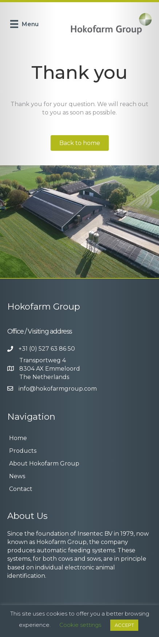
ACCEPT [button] (124, 625)
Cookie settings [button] (80, 624)
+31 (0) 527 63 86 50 (47, 348)
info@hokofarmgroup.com (58, 388)
